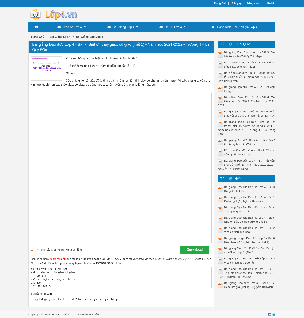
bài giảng (94, 314)
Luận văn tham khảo (75, 314)
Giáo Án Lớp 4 (69, 27)
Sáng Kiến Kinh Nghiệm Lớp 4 (234, 27)
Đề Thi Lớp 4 (170, 27)
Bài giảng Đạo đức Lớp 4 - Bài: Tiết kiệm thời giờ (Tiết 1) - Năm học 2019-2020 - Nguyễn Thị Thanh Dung (247, 164)
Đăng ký (237, 3)
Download (195, 249)
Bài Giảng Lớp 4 (120, 27)
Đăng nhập (253, 3)
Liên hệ (270, 3)
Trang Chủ (220, 3)
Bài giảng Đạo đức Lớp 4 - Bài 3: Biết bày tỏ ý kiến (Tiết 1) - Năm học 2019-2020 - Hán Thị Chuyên (247, 76)
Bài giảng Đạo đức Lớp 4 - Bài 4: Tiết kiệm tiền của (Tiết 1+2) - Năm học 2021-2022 (247, 101)
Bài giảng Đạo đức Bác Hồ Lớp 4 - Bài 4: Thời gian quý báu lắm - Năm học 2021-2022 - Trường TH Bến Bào (247, 272)
